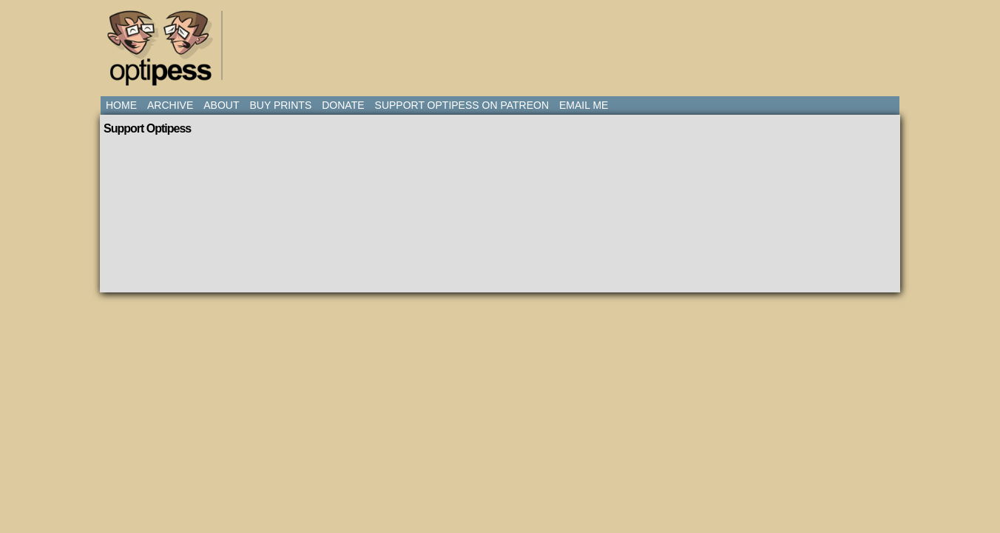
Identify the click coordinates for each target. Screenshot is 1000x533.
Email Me (583, 105)
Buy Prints (280, 105)
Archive (170, 105)
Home (121, 105)
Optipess (167, 51)
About (221, 105)
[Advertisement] (503, 40)
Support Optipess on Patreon (462, 105)
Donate (343, 105)
